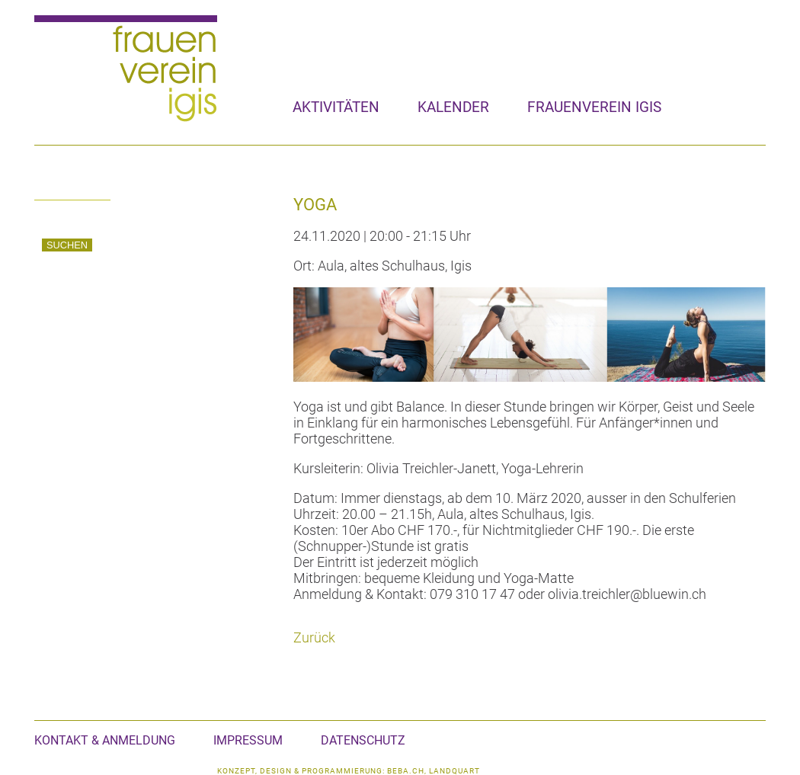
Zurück (314, 637)
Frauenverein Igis (594, 107)
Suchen (67, 245)
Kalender (453, 107)
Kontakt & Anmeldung (104, 740)
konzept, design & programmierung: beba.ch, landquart (348, 771)
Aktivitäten (336, 107)
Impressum (248, 740)
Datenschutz (363, 740)
